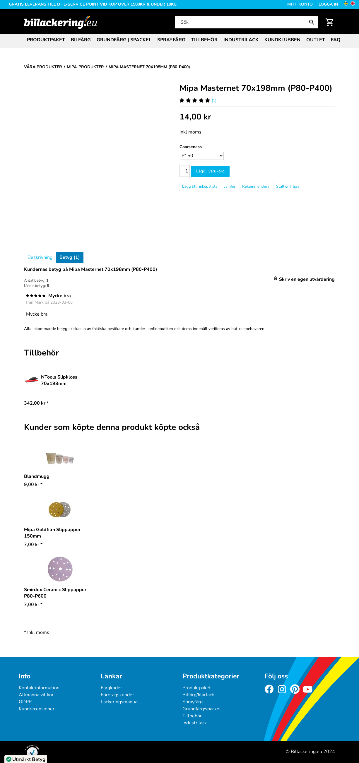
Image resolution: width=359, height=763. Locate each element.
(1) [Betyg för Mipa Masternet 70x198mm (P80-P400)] (198, 100)
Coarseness (191, 147)
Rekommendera (255, 186)
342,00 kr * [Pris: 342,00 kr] (36, 403)
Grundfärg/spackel (201, 709)
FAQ (336, 40)
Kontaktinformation (39, 688)
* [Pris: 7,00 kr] (33, 544)
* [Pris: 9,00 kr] (33, 484)
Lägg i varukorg (210, 171)
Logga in (328, 4)
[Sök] (246, 22)
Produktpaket (46, 40)
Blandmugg (36, 476)
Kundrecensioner (36, 709)
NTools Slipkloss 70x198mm (50, 380)
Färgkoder (111, 688)
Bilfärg (81, 40)
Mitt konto (300, 4)
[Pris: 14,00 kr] (195, 117)
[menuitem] (46, 39)
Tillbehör (204, 40)
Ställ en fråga (287, 186)
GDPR (25, 702)
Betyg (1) (69, 257)
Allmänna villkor (36, 695)
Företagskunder (117, 695)
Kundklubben (282, 40)
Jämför (229, 186)
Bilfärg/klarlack (198, 695)
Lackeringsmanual (120, 702)
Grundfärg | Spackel (124, 40)
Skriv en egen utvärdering (307, 279)
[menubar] (179, 40)
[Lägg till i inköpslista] (200, 186)
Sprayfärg (171, 40)
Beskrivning (40, 257)
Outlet (315, 40)
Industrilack (241, 40)
